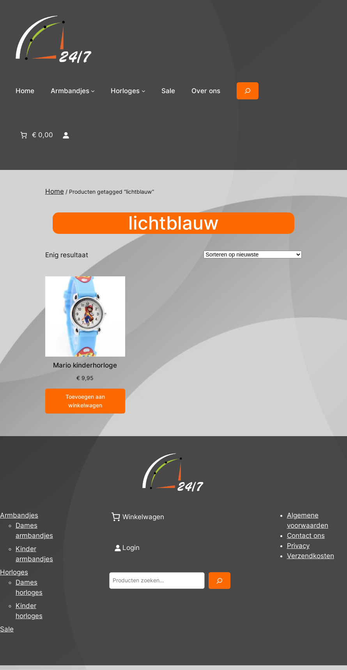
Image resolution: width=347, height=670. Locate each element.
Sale (7, 629)
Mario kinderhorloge (85, 365)
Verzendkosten (310, 556)
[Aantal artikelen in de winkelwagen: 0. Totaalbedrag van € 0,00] (36, 135)
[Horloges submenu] (143, 91)
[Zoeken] (219, 580)
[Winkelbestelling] (253, 254)
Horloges (14, 572)
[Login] (65, 135)
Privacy (298, 546)
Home (25, 91)
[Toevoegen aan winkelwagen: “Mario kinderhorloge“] (85, 401)
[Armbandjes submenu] (93, 91)
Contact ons (306, 535)
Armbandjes (19, 515)
